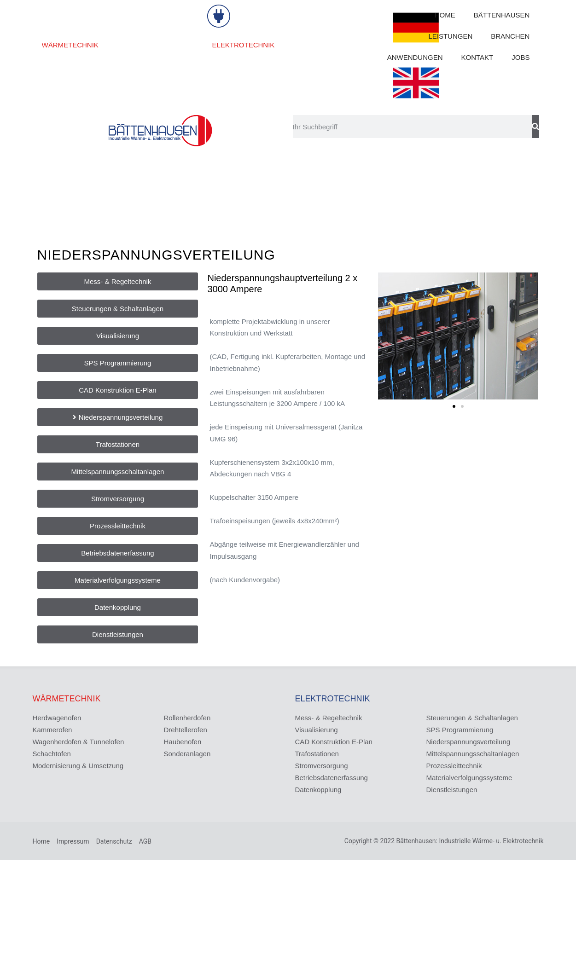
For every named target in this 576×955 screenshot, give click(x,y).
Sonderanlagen (187, 754)
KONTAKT (477, 57)
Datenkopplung (318, 789)
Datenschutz (114, 841)
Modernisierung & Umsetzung (78, 766)
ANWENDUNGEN (415, 57)
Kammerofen (52, 730)
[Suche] (535, 126)
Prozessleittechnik (454, 766)
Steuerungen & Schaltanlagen (472, 718)
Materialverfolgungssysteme (469, 777)
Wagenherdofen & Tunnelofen (78, 742)
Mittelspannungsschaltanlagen (472, 754)
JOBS (520, 57)
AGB (145, 841)
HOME (445, 15)
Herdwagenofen (57, 718)
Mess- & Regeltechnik (328, 718)
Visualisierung (316, 730)
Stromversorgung (321, 766)
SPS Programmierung (460, 730)
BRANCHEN (510, 36)
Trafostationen (317, 754)
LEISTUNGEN (450, 36)
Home (41, 841)
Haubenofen (183, 742)
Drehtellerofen (185, 730)
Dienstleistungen (451, 789)
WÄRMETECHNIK (70, 45)
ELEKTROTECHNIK (243, 45)
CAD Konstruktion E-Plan (333, 742)
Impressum (73, 841)
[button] (454, 406)
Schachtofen (52, 754)
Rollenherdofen (187, 718)
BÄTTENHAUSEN (502, 15)
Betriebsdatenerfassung (331, 777)
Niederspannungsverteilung (468, 742)
